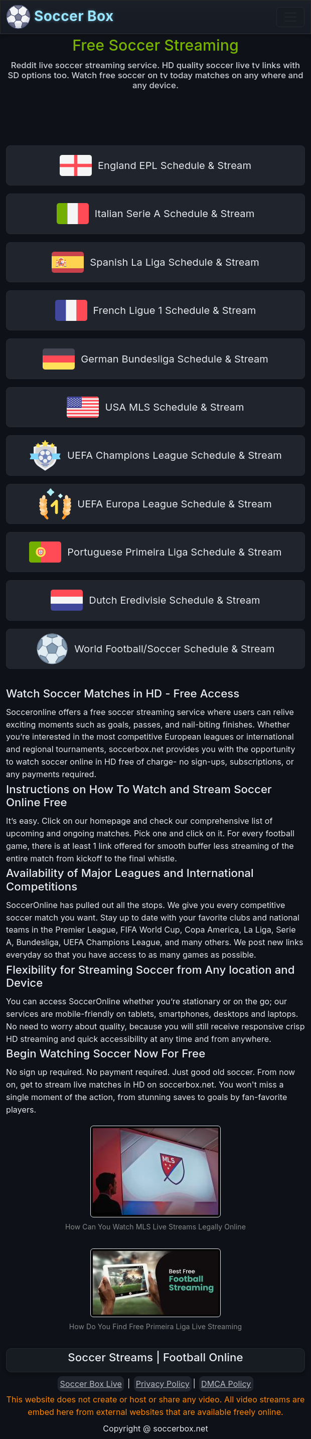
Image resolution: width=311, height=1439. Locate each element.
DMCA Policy (226, 1384)
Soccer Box (60, 17)
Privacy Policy (163, 1384)
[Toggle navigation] (290, 17)
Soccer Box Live (91, 1384)
